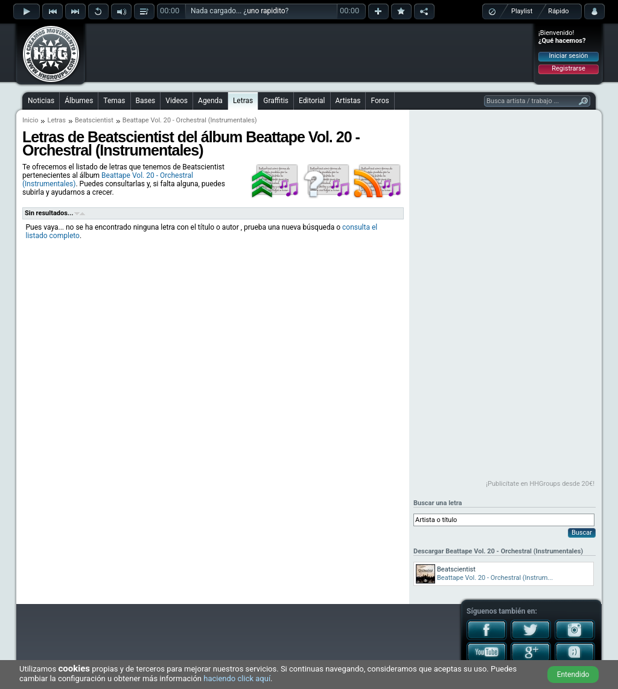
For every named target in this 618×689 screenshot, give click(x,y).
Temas (114, 100)
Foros (380, 100)
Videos (176, 100)
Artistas (348, 100)
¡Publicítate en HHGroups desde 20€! (540, 484)
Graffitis (275, 100)
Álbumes (79, 100)
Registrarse (568, 68)
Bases (146, 100)
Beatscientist (94, 120)
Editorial (312, 100)
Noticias (41, 100)
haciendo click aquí (236, 678)
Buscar (582, 532)
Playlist (521, 11)
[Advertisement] (309, 52)
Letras (243, 100)
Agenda (210, 100)
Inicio (30, 120)
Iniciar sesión (568, 56)
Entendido (573, 674)
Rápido (558, 11)
